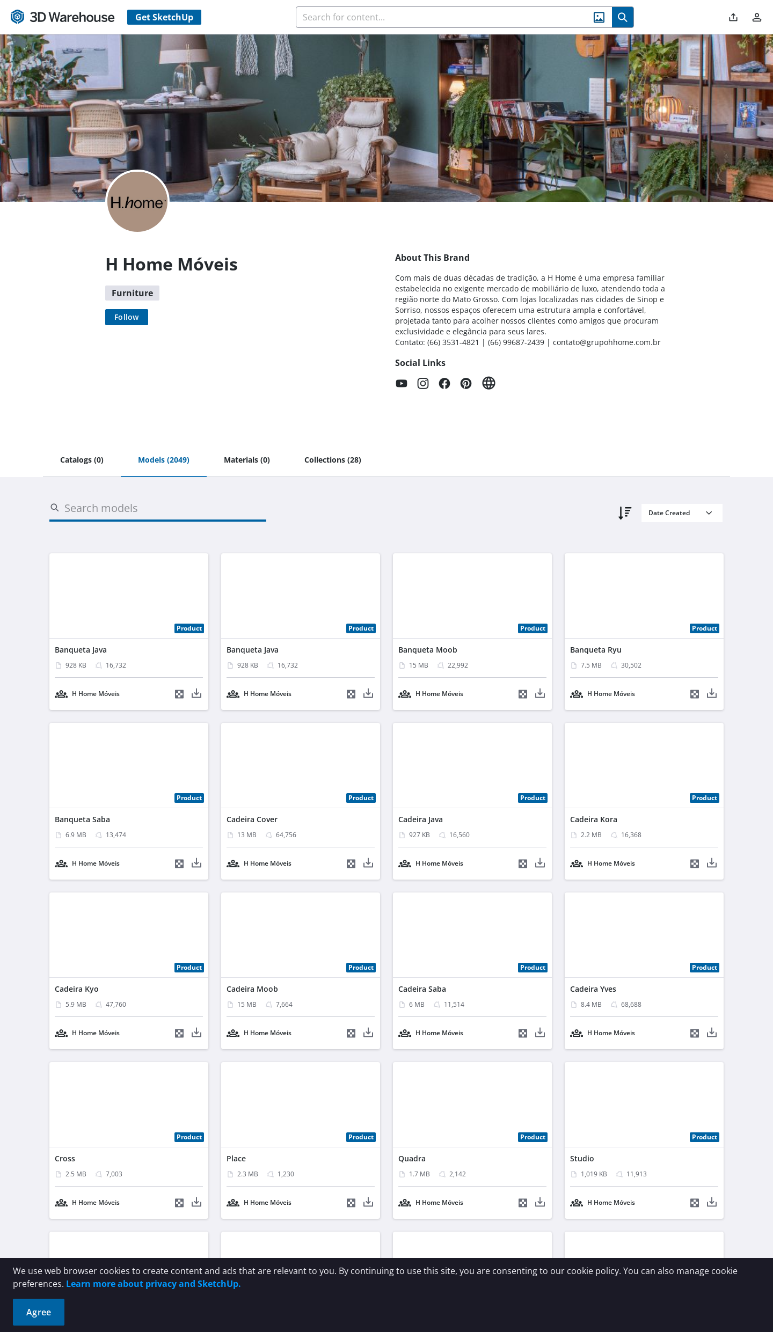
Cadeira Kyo (77, 989)
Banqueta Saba (82, 819)
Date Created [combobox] (669, 512)
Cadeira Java (420, 819)
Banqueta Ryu (596, 650)
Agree (38, 1312)
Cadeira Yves (593, 989)
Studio (582, 1158)
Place (236, 1158)
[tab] (82, 460)
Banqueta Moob (427, 650)
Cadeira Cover (252, 819)
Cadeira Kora (593, 819)
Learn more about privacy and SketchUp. (153, 1284)
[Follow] (126, 317)
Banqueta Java (81, 650)
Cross (65, 1158)
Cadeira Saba (422, 989)
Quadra (412, 1158)
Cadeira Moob (252, 989)
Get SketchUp (164, 17)
